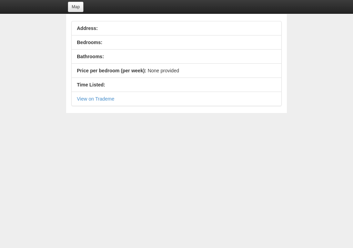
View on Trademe (95, 99)
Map (76, 6)
